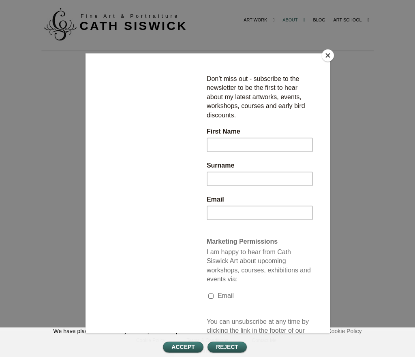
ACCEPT (183, 347)
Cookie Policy (344, 331)
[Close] (328, 55)
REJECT (227, 347)
